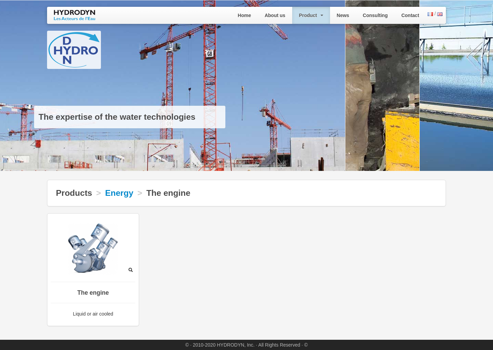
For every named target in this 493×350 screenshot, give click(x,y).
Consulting (375, 15)
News (343, 15)
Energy (119, 193)
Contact (410, 15)
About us (275, 15)
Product (311, 15)
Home (244, 15)
